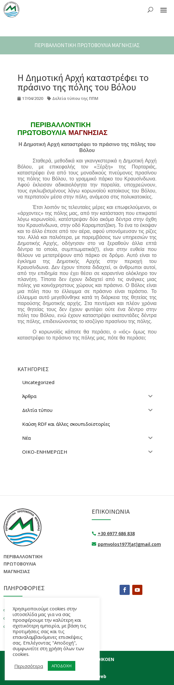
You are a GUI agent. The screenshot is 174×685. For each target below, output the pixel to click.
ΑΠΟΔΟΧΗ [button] (61, 666)
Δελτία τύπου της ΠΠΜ (75, 98)
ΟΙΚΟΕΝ (105, 659)
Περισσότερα (28, 666)
